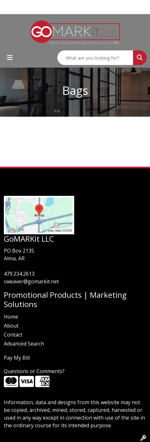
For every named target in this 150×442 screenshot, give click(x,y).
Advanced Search (24, 343)
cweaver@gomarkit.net (31, 281)
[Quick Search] (95, 57)
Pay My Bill (17, 357)
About (11, 325)
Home (11, 316)
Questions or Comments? (34, 371)
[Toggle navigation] (10, 57)
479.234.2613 (19, 273)
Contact (13, 334)
